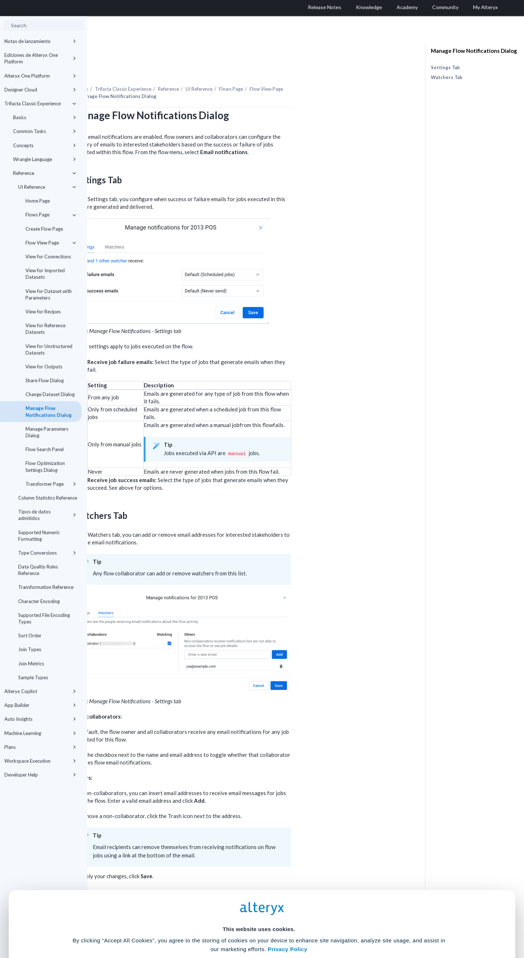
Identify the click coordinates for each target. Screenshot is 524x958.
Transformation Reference (46, 587)
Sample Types (33, 677)
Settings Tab (445, 67)
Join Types (29, 649)
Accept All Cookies (206, 926)
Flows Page (50, 215)
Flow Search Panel (44, 449)
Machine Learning (40, 733)
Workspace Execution (40, 761)
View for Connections (48, 256)
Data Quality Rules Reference (38, 570)
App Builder (40, 705)
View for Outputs (43, 366)
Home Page (37, 201)
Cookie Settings (259, 904)
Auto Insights (40, 719)
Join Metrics (31, 663)
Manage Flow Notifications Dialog (48, 411)
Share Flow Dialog (44, 380)
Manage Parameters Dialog (46, 432)
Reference (44, 173)
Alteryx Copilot (40, 691)
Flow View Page (50, 243)
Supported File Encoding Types (44, 618)
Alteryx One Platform (40, 76)
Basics (44, 117)
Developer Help (40, 775)
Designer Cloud (40, 90)
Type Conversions (47, 553)
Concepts (44, 145)
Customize (317, 926)
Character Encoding (39, 601)
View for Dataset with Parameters (48, 294)
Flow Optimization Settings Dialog (45, 466)
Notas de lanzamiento (40, 41)
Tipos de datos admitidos (47, 515)
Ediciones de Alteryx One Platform (40, 58)
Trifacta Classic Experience (40, 103)
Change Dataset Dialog (50, 394)
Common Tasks (44, 131)
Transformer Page (50, 484)
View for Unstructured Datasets (48, 349)
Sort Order (29, 635)
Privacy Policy (287, 884)
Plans (40, 747)
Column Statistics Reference (47, 498)
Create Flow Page (44, 229)
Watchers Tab (447, 77)
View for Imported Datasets (45, 273)
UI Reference (47, 187)
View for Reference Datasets (45, 328)
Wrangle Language (44, 159)
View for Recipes (43, 311)
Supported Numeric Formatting (39, 535)
